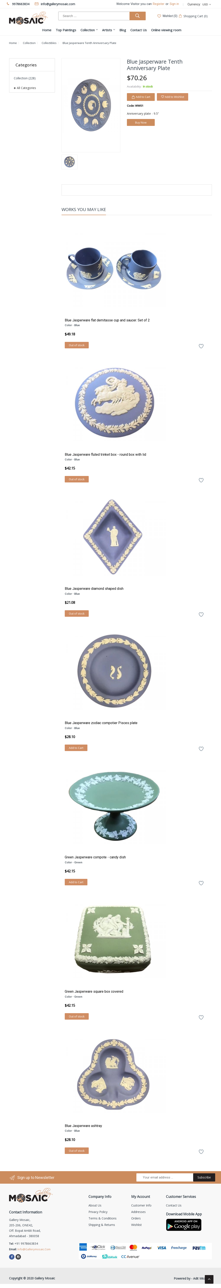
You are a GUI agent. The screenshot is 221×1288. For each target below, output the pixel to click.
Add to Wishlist (172, 97)
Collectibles (49, 43)
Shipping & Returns (101, 1225)
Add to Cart (76, 748)
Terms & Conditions (102, 1218)
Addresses (138, 1212)
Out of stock (77, 345)
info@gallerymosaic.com (34, 1249)
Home (13, 43)
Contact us (174, 1205)
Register (158, 4)
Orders (136, 1218)
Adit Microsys (202, 1278)
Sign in (174, 4)
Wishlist (136, 1225)
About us (94, 1205)
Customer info (141, 1205)
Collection (29, 43)
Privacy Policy (97, 1212)
